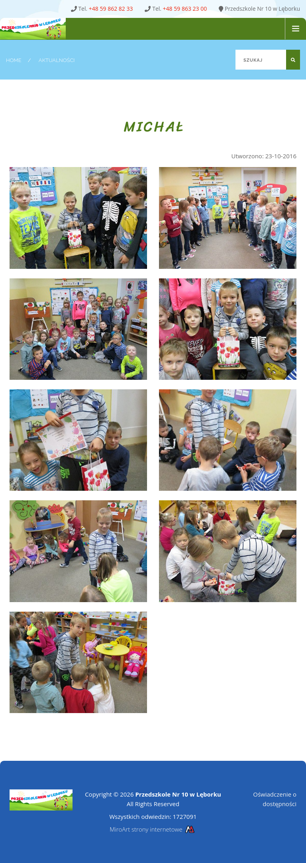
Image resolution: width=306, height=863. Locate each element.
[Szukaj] (267, 60)
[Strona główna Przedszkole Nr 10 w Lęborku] (39, 29)
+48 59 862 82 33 (111, 8)
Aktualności (57, 60)
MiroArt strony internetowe (153, 829)
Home (14, 60)
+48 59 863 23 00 (185, 8)
